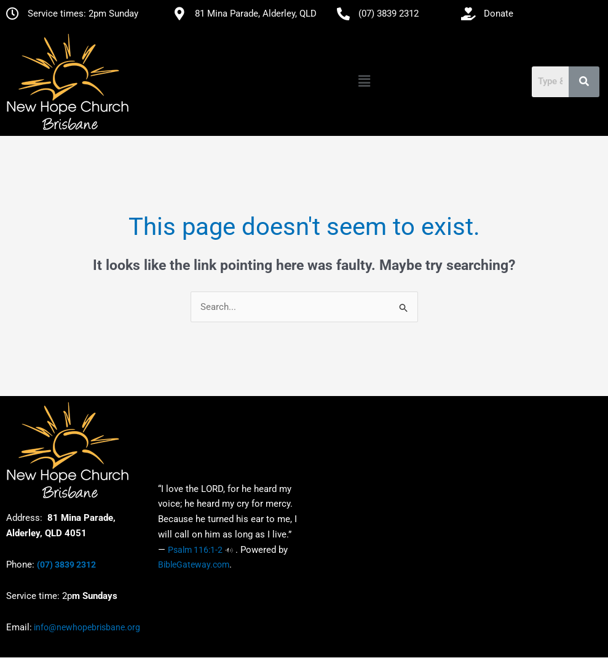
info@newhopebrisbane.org (86, 628)
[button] (363, 81)
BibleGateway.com (193, 565)
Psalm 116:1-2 (195, 550)
